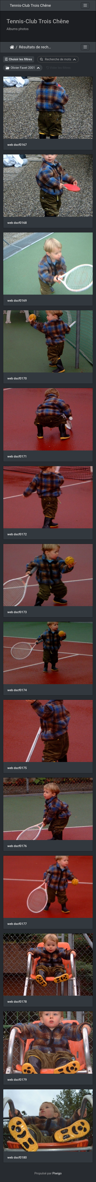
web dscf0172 (17, 534)
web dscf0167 (17, 145)
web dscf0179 (17, 1080)
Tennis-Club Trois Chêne (30, 5)
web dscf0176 (17, 846)
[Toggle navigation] (85, 5)
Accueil (12, 47)
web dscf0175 (17, 768)
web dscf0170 (17, 378)
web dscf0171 (17, 456)
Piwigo (57, 1173)
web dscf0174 (17, 690)
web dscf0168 (17, 223)
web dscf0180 (17, 1157)
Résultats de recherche (36, 47)
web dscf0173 (17, 612)
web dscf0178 (17, 1001)
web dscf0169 (17, 300)
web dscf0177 (17, 924)
